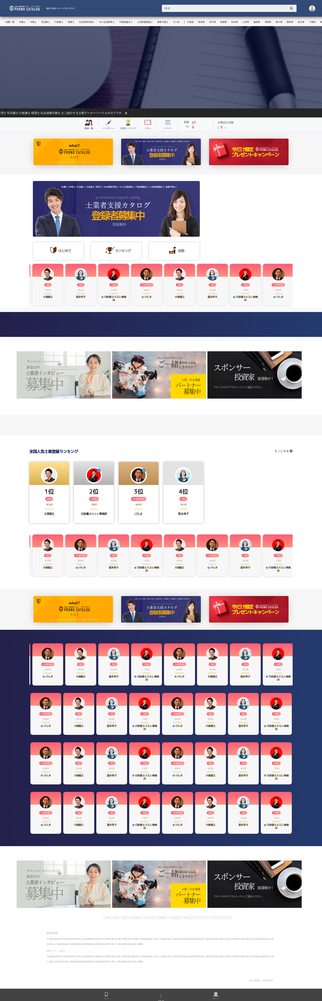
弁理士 (33, 22)
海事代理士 (162, 22)
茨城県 (267, 22)
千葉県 (312, 22)
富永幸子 (183, 513)
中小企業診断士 (107, 22)
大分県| (117, 944)
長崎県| (104, 944)
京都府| (221, 938)
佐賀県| (97, 944)
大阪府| (228, 938)
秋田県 (234, 22)
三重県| (207, 938)
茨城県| (97, 938)
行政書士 (58, 22)
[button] (312, 8)
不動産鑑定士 (126, 22)
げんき (139, 513)
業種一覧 (9, 22)
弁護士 (22, 22)
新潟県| (146, 938)
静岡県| (194, 938)
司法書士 (45, 22)
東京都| (131, 938)
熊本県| (110, 944)
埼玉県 (301, 22)
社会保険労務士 (87, 22)
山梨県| (173, 938)
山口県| (56, 944)
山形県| (83, 938)
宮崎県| (124, 944)
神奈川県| (139, 938)
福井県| (167, 938)
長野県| (180, 938)
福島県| (90, 938)
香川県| (70, 944)
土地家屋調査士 (145, 22)
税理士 (71, 22)
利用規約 (267, 980)
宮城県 (223, 22)
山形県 (245, 22)
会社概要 (254, 980)
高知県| (83, 944)
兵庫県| (234, 938)
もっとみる (284, 451)
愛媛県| (77, 944)
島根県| (264, 938)
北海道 (190, 22)
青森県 (201, 22)
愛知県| (201, 938)
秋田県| (77, 938)
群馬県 (290, 22)
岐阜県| (187, 938)
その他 (176, 22)
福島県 (256, 22)
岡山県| (270, 938)
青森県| (56, 938)
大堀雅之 (49, 513)
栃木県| (104, 938)
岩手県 (212, 22)
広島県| (49, 944)
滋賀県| (214, 938)
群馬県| (110, 938)
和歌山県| (249, 938)
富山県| (153, 938)
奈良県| (241, 938)
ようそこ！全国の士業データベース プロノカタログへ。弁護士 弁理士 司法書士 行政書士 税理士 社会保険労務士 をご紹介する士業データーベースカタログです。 (197, 113)
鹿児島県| (132, 944)
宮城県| (70, 938)
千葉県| (124, 938)
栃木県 (279, 22)
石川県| (160, 938)
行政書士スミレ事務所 (94, 513)
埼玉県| (117, 938)
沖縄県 (140, 944)
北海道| (49, 938)
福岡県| (90, 944)
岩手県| (63, 938)
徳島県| (63, 944)
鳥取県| (257, 938)
